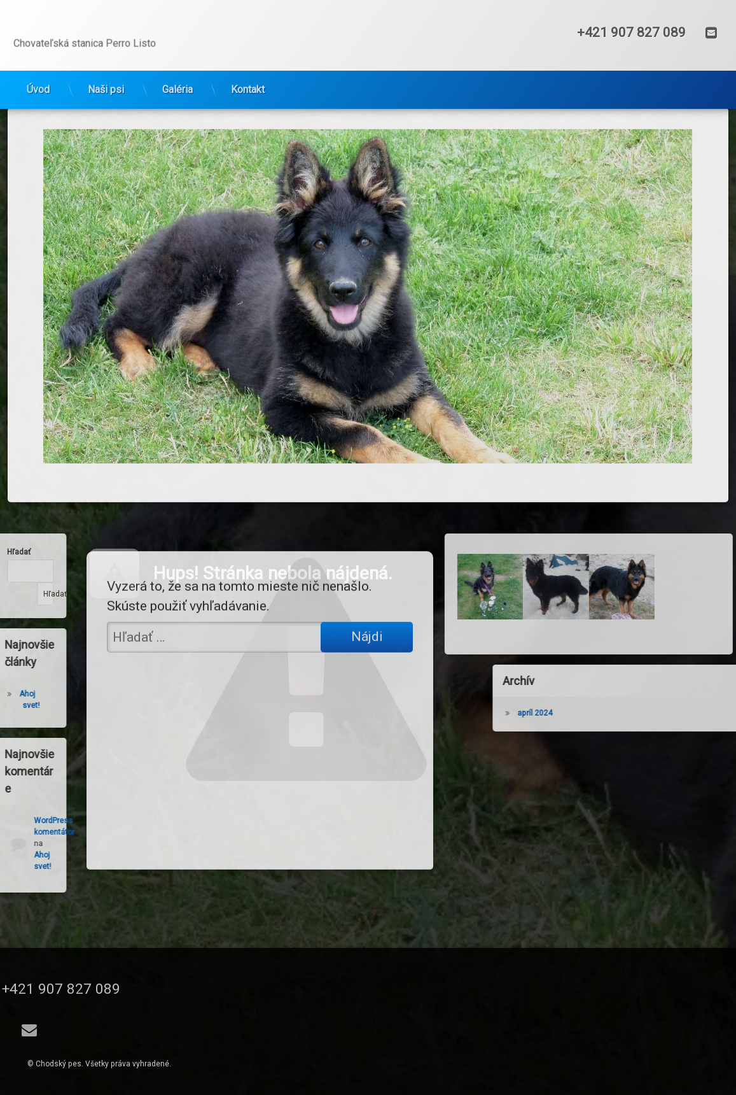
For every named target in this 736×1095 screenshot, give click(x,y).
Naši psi (106, 73)
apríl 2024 (632, 713)
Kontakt (248, 73)
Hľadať (23, 594)
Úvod (38, 73)
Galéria (177, 73)
